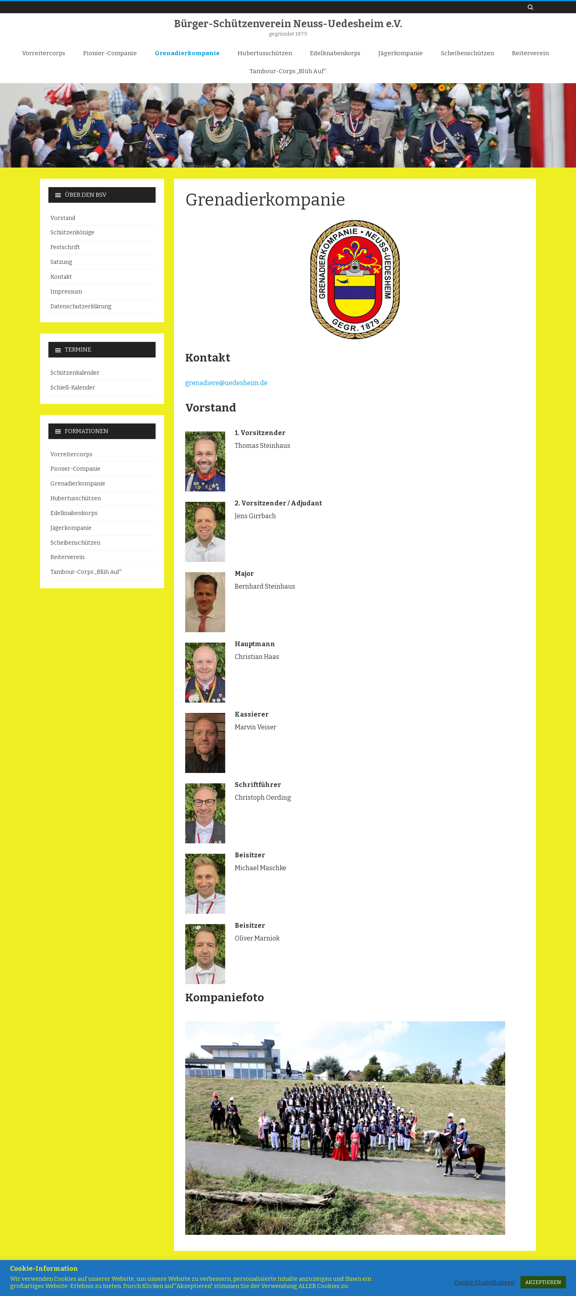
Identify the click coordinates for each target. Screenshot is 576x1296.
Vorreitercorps (43, 53)
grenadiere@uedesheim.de (226, 383)
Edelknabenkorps (335, 53)
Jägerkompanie (400, 53)
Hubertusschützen (265, 53)
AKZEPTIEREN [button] (543, 1282)
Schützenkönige (72, 232)
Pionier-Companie (110, 53)
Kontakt (61, 277)
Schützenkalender (75, 372)
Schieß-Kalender (72, 387)
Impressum (66, 291)
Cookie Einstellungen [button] (484, 1282)
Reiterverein (530, 53)
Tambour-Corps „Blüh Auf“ (288, 71)
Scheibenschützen (467, 53)
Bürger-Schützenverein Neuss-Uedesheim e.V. (288, 24)
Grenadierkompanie (187, 53)
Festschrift (65, 247)
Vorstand (62, 218)
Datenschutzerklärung (80, 306)
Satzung (61, 262)
